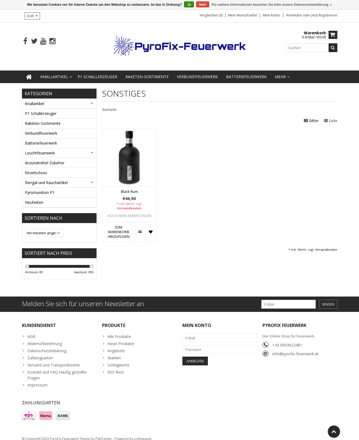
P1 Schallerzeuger (97, 71)
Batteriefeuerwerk (246, 71)
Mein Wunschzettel (242, 15)
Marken (114, 352)
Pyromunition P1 (40, 187)
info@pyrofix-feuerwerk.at (295, 348)
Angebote (116, 345)
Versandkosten (129, 203)
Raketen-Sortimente (147, 71)
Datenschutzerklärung (46, 345)
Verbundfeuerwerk (197, 71)
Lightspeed (142, 433)
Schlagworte (118, 359)
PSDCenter (103, 433)
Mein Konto (271, 15)
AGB (31, 331)
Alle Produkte (119, 331)
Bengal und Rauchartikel (46, 177)
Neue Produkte (121, 338)
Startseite (109, 104)
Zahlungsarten (40, 352)
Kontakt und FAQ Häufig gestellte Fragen (57, 369)
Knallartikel (54, 71)
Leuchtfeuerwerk (40, 147)
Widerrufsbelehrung (44, 338)
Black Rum (129, 186)
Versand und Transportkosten (53, 359)
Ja (189, 5)
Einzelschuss (36, 167)
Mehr (280, 71)
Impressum (37, 379)
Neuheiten (34, 196)
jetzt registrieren (324, 15)
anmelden (294, 15)
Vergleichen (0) (211, 15)
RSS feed (115, 366)
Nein (202, 5)
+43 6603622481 (287, 339)
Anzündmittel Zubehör (44, 157)
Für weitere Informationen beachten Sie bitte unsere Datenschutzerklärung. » (272, 5)
